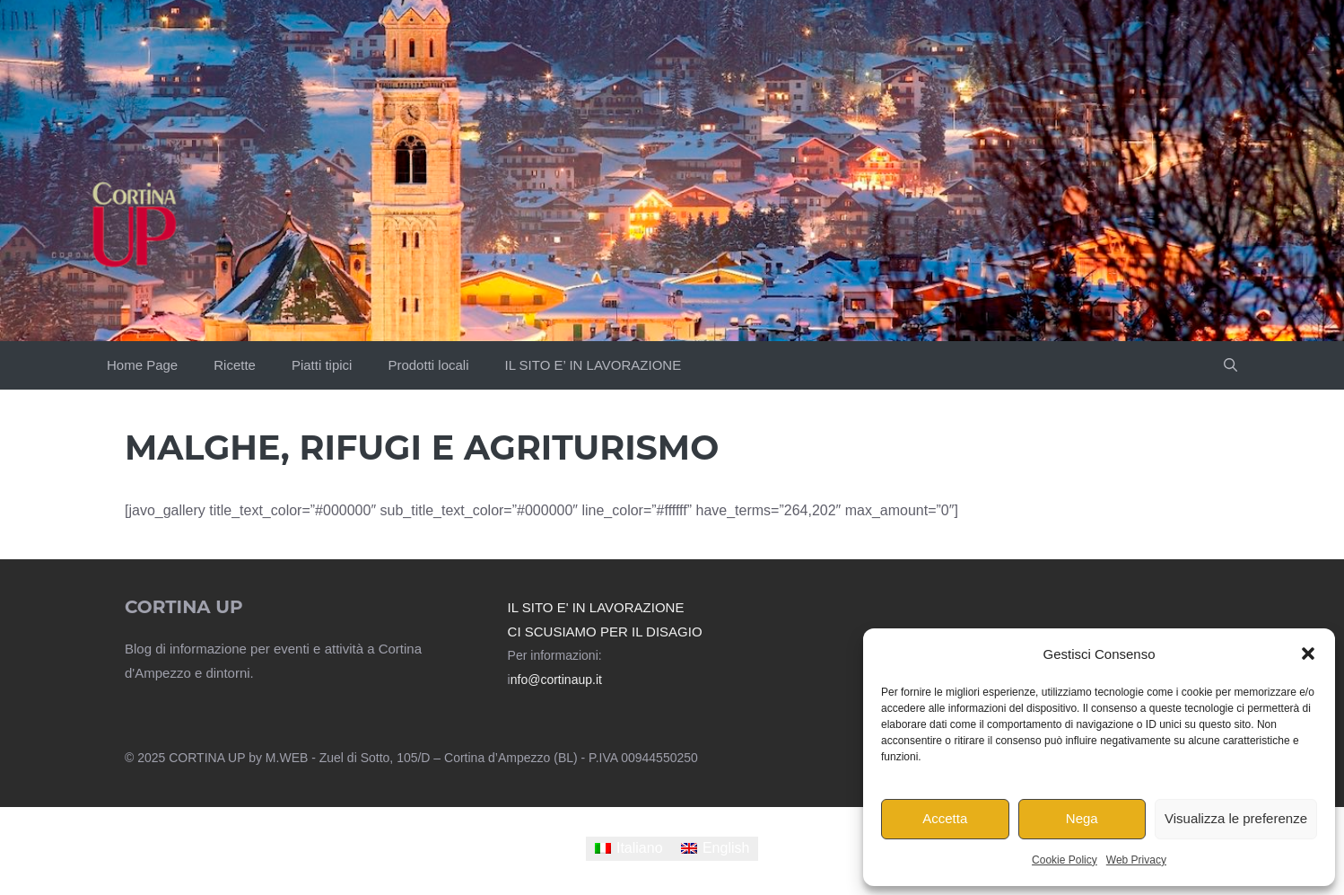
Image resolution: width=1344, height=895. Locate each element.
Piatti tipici (322, 365)
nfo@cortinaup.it (556, 679)
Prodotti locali (428, 365)
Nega (1082, 818)
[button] (1308, 653)
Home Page (142, 365)
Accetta (944, 818)
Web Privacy (1136, 860)
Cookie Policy (1064, 860)
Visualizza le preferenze (1236, 818)
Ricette (235, 365)
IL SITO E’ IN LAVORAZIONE (592, 365)
